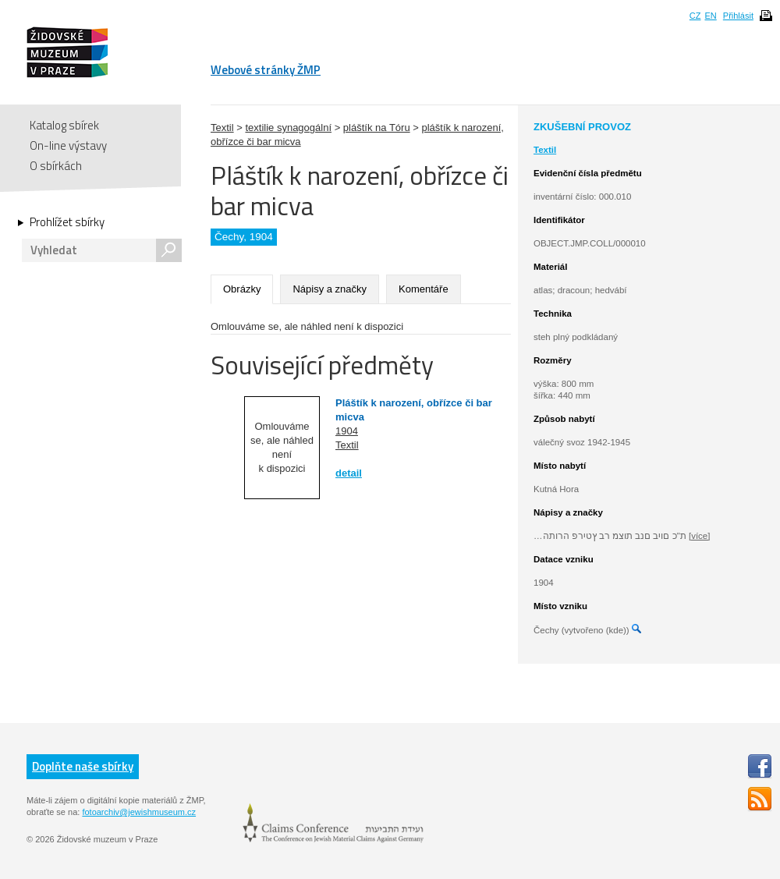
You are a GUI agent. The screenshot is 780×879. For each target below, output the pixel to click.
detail (348, 473)
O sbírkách (56, 166)
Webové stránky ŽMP (266, 70)
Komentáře (423, 289)
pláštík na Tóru (376, 127)
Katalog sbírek (64, 125)
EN (710, 15)
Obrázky (242, 289)
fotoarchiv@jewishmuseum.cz (139, 812)
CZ (695, 15)
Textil (222, 127)
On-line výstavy (68, 145)
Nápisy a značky (329, 289)
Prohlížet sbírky (67, 222)
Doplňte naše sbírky (82, 766)
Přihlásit (738, 15)
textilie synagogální (288, 127)
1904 (346, 431)
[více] (699, 536)
